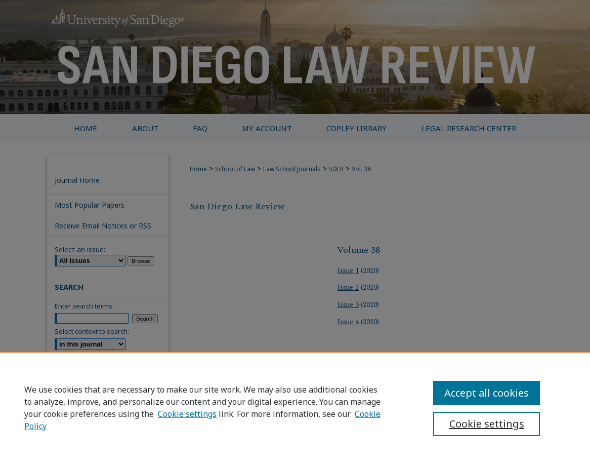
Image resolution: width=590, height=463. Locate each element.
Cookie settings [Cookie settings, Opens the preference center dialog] (486, 424)
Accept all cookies (486, 393)
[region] (295, 407)
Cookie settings (187, 413)
